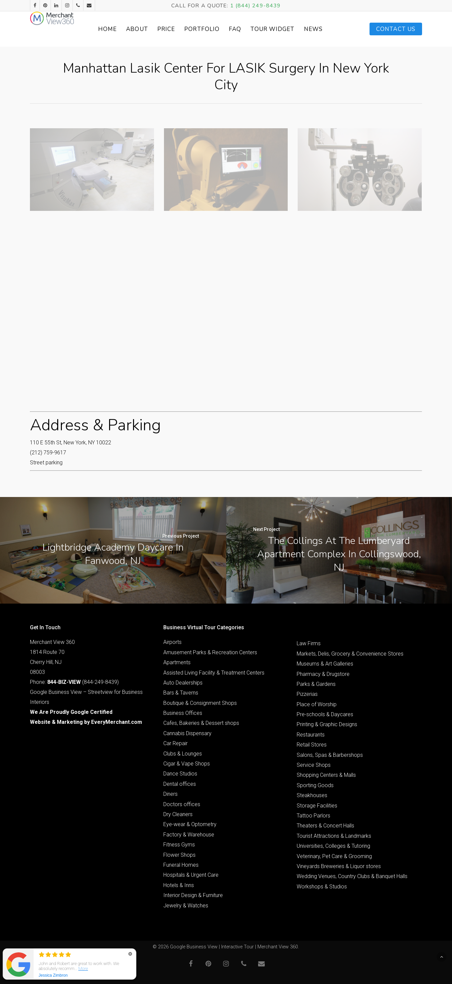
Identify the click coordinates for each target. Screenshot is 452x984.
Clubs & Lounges (182, 753)
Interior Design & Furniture (193, 895)
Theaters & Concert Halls (325, 825)
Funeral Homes (181, 865)
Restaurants (311, 735)
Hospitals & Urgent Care (191, 875)
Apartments (177, 662)
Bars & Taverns (180, 693)
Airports (172, 642)
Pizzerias (307, 694)
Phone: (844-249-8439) (74, 682)
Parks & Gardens (316, 684)
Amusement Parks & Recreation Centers (210, 652)
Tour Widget (288, 29)
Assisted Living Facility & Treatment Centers (213, 673)
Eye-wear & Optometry (190, 824)
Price (182, 29)
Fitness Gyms (179, 844)
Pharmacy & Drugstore (323, 674)
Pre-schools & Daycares (325, 714)
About (153, 29)
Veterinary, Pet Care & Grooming (334, 856)
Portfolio (217, 29)
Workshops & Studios (322, 886)
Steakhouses (312, 795)
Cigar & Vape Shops (186, 763)
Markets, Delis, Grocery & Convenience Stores (350, 654)
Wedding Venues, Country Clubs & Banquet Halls (352, 876)
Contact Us (395, 29)
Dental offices (179, 784)
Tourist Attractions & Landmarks (334, 836)
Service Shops (314, 765)
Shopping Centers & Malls (326, 775)
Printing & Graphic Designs (327, 724)
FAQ (250, 29)
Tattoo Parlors (313, 815)
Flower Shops (179, 855)
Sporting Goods (315, 785)
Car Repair (175, 743)
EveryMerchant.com (116, 722)
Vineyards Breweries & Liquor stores (339, 866)
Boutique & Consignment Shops (200, 703)
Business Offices (182, 713)
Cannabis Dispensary (187, 733)
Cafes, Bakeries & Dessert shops (201, 723)
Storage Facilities (317, 805)
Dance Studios (180, 773)
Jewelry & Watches (185, 905)
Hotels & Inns (178, 885)
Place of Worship (317, 704)
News (329, 29)
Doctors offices (181, 804)
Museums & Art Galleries (325, 664)
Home (123, 29)
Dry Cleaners (178, 814)
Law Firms (309, 643)
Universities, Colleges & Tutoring (333, 846)
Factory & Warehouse (188, 834)
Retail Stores (312, 744)
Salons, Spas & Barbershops (330, 755)
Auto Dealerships (183, 683)
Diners (170, 794)
